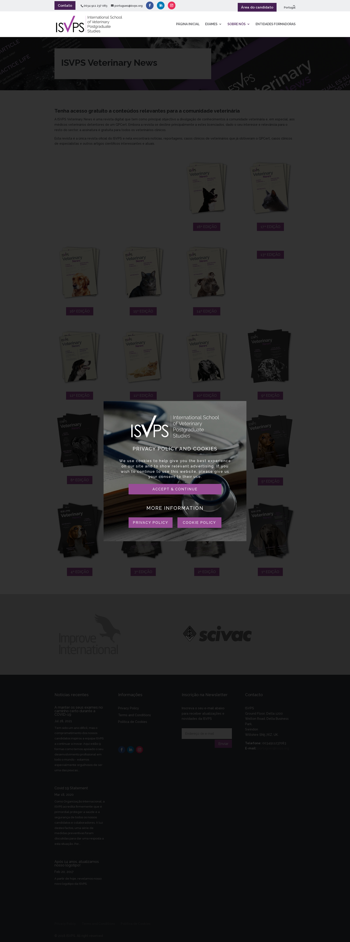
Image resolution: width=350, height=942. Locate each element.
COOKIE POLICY (199, 522)
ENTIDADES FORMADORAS (276, 24)
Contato (65, 5)
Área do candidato (257, 7)
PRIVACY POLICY (150, 522)
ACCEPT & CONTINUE (175, 489)
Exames (211, 24)
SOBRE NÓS (236, 24)
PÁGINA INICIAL (188, 24)
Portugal (290, 7)
